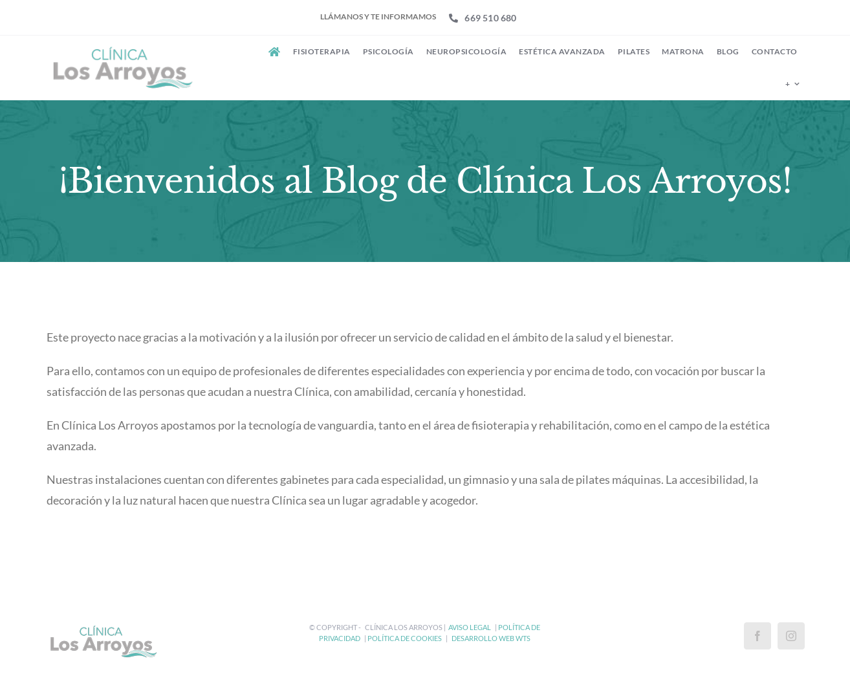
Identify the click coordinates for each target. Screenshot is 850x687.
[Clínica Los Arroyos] (121, 48)
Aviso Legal (469, 627)
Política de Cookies (404, 638)
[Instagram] (791, 635)
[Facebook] (757, 635)
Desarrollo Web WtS (491, 638)
